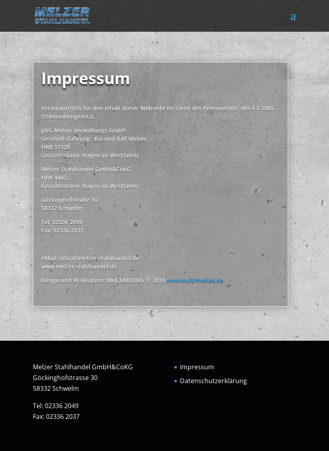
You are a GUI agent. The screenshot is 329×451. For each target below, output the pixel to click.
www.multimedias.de (194, 280)
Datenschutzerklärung (213, 380)
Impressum (197, 367)
